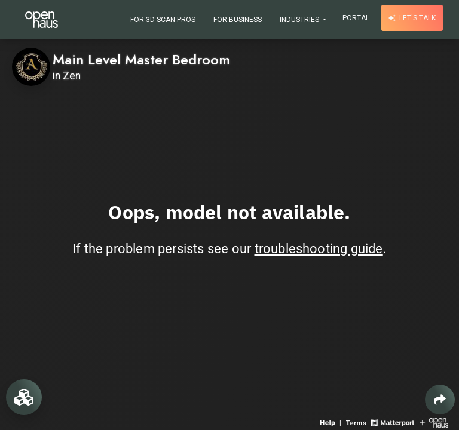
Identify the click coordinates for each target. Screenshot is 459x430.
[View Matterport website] (392, 422)
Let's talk (412, 18)
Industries (300, 20)
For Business (237, 20)
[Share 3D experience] (440, 399)
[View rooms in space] (24, 397)
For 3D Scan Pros (162, 20)
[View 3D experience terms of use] (357, 422)
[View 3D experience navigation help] (331, 422)
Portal (355, 18)
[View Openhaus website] (434, 422)
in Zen (67, 76)
